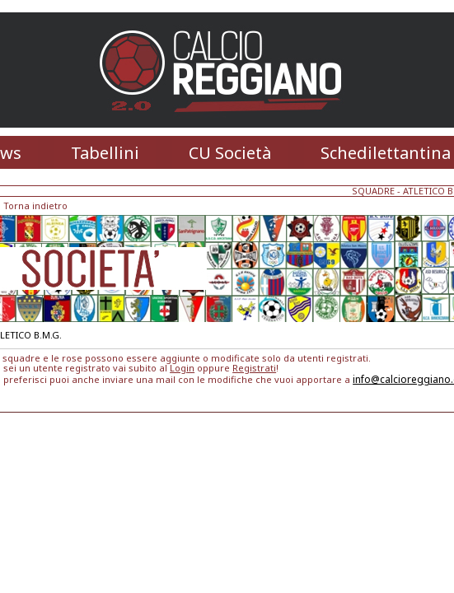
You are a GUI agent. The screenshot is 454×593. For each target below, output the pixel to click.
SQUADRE (373, 190)
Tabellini (105, 153)
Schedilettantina (386, 153)
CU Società (230, 153)
